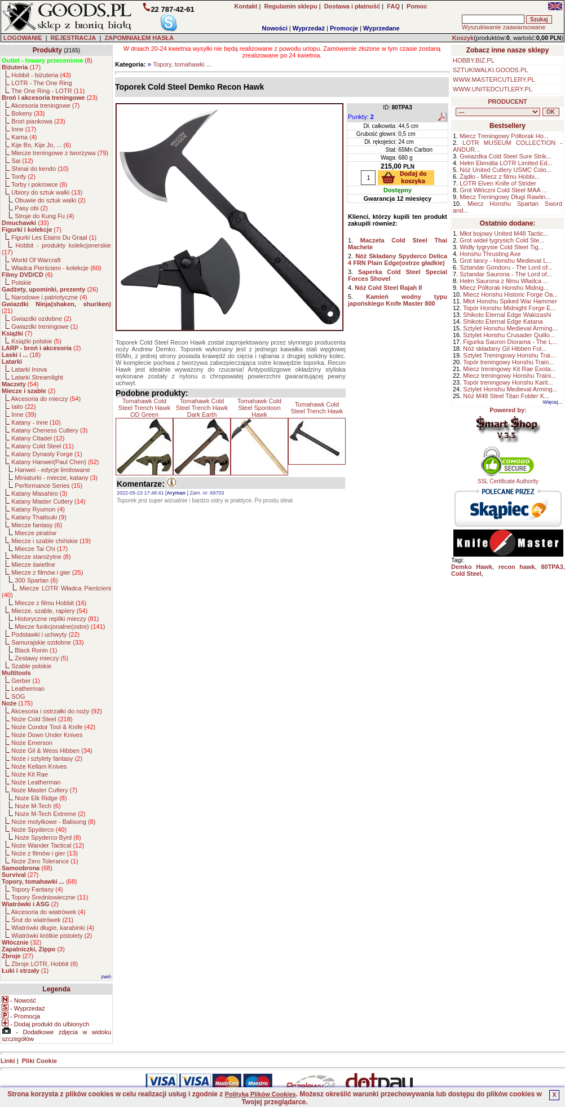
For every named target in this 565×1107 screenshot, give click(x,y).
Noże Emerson (31, 742)
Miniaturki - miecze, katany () (56, 477)
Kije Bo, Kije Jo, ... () (41, 145)
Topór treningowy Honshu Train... (508, 362)
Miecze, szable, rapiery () (49, 610)
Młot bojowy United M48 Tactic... (504, 233)
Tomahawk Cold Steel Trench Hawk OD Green (144, 408)
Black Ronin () (36, 650)
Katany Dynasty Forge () (46, 454)
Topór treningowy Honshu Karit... (508, 382)
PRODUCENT (507, 101)
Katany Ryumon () (38, 509)
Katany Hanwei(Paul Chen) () (55, 461)
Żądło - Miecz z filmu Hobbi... (500, 176)
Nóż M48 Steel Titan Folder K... (506, 395)
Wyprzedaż (309, 28)
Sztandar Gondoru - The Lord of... (506, 267)
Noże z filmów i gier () (44, 853)
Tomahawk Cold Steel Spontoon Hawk (259, 408)
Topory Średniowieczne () (49, 897)
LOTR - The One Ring (41, 83)
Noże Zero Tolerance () (44, 861)
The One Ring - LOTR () (48, 90)
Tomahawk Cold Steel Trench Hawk (317, 407)
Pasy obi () (31, 208)
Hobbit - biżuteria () (41, 75)
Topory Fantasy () (37, 889)
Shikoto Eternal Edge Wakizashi (507, 314)
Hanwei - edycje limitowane (52, 469)
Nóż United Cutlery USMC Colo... (505, 169)
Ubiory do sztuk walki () (46, 192)
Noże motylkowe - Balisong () (53, 821)
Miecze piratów (35, 533)
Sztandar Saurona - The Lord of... (506, 274)
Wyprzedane (381, 28)
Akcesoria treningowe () (45, 105)
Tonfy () (23, 176)
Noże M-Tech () (37, 805)
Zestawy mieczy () (41, 658)
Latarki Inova (29, 369)
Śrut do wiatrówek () (42, 919)
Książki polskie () (36, 341)
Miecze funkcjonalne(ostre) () (60, 626)
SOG (18, 696)
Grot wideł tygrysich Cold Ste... (502, 240)
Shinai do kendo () (40, 168)
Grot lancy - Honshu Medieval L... (505, 260)
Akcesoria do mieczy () (46, 398)
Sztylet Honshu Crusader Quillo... (509, 335)
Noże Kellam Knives (39, 766)
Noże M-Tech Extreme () (50, 813)
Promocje (344, 28)
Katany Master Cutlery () (48, 501)
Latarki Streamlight (37, 377)
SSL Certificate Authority (508, 478)
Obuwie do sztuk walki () (50, 200)
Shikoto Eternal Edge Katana (502, 321)
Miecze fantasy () (36, 525)
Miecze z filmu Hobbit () (50, 602)
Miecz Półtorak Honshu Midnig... (504, 287)
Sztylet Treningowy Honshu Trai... (509, 355)
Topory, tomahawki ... (182, 64)
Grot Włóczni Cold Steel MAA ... (503, 190)
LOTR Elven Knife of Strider (498, 183)
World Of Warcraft (35, 260)
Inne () (23, 129)
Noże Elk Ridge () (41, 798)
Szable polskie (31, 666)
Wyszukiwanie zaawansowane (503, 27)
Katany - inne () (35, 422)
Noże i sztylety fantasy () (46, 758)
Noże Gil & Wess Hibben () (51, 750)
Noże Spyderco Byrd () (48, 837)
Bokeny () (28, 113)
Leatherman (28, 688)
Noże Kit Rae (29, 774)
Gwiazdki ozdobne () (41, 318)
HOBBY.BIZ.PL (474, 60)
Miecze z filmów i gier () (47, 572)
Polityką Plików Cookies (260, 1094)
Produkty (47, 50)
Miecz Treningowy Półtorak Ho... (504, 136)
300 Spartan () (36, 580)
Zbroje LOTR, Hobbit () (44, 963)
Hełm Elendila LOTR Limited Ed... (506, 163)
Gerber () (25, 680)
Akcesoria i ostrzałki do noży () (56, 711)
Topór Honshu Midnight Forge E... (509, 308)
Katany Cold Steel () (42, 446)
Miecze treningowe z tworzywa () (59, 152)
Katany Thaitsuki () (39, 517)
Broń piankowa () (38, 121)
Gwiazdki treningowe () (44, 326)
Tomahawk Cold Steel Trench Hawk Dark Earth (202, 408)
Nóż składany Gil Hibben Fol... (504, 348)
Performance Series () (48, 485)
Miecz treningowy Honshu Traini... (509, 375)
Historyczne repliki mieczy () (57, 618)
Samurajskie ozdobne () (47, 642)
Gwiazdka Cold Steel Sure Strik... (505, 156)
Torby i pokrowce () (39, 184)
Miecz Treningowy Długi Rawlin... (505, 196)
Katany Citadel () (37, 438)
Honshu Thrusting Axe (490, 253)
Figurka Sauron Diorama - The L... (510, 341)
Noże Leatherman (35, 782)
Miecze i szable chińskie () (51, 540)
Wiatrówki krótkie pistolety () (51, 935)
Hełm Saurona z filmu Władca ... (504, 280)
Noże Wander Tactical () (47, 845)
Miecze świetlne (33, 564)
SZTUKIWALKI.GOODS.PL (490, 70)
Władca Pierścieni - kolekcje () (56, 267)
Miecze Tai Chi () (41, 548)
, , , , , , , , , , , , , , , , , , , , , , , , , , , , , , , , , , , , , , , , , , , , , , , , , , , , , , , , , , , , (498, 112)
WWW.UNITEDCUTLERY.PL (492, 89)
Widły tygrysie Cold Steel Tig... (502, 247)
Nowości (275, 28)
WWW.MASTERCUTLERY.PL (494, 79)
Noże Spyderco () (39, 829)
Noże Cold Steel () (41, 719)
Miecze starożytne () (40, 556)
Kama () (24, 137)
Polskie (21, 282)
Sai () (22, 160)
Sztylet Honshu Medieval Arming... (510, 328)
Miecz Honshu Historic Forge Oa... (510, 294)
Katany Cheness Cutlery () (49, 430)
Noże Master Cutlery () (44, 790)
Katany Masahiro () (39, 493)
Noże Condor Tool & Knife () (53, 727)
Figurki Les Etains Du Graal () (53, 237)
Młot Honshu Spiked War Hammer (510, 301)
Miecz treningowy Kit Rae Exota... (509, 368)
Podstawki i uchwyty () (45, 634)
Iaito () (23, 406)
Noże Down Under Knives (46, 734)
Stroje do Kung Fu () (44, 216)
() (47, 60)
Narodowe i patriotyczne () (49, 297)
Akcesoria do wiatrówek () (48, 911)
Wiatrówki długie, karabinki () (52, 927)
